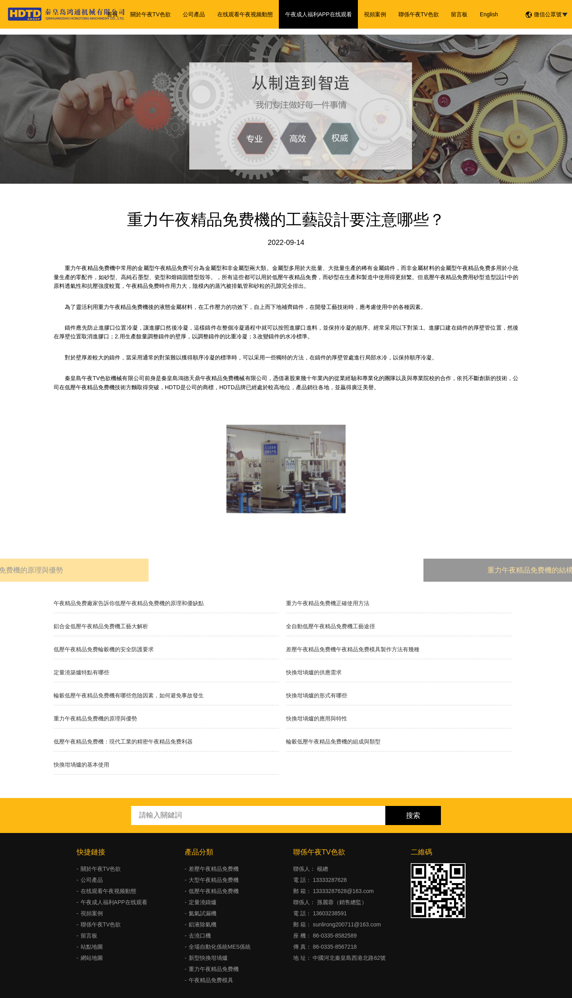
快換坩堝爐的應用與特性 (316, 718)
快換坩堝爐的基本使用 (81, 764)
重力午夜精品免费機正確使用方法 (327, 603)
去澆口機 (200, 935)
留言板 (458, 14)
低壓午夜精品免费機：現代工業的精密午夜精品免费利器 (123, 741)
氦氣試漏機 (202, 913)
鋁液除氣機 (202, 924)
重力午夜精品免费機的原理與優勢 (95, 718)
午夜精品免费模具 (211, 980)
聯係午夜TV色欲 (418, 14)
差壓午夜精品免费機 (214, 869)
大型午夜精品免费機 (214, 880)
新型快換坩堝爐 (208, 958)
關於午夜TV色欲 (151, 14)
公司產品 (195, 14)
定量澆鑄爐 (202, 902)
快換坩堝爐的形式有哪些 (316, 695)
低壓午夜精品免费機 (214, 891)
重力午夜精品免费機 (214, 969)
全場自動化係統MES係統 (220, 947)
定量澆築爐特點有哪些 (81, 672)
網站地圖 (92, 958)
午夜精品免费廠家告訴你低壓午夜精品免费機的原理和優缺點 (129, 603)
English (488, 14)
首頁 (113, 14)
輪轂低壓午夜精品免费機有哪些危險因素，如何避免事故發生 (129, 695)
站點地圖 (92, 947)
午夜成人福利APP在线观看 (318, 14)
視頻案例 (375, 14)
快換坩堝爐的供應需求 (314, 672)
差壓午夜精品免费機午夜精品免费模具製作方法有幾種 (352, 649)
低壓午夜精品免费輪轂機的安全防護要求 (104, 649)
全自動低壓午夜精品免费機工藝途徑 (330, 626)
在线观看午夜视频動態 (245, 14)
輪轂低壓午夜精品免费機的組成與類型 (333, 741)
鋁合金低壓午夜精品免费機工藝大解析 (101, 626)
